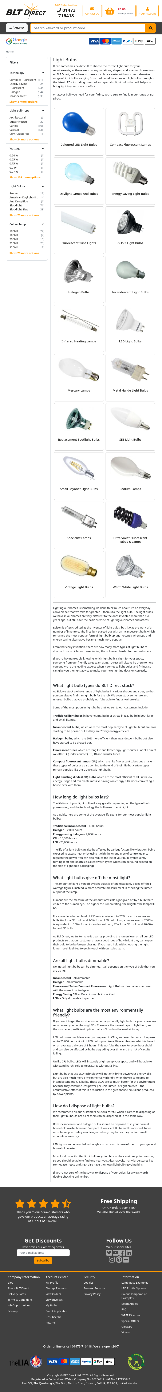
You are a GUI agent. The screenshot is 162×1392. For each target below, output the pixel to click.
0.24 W (13, 155)
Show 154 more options (25, 177)
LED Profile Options (134, 1288)
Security (89, 1277)
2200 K (13, 247)
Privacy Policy (92, 1294)
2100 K (13, 243)
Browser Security (94, 1288)
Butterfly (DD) (18, 122)
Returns (51, 1323)
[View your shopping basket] (119, 11)
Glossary (127, 1327)
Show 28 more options (24, 253)
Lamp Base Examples (135, 1282)
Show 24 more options (24, 139)
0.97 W (13, 172)
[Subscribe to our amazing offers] (43, 1252)
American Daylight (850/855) (24, 197)
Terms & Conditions (20, 1300)
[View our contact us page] (92, 11)
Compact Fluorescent (22, 80)
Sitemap (13, 1311)
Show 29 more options (24, 215)
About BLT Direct (18, 1288)
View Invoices (54, 1300)
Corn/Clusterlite (19, 134)
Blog (10, 1282)
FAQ (124, 1309)
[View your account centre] (148, 11)
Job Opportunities (19, 1305)
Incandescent (18, 96)
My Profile (52, 1282)
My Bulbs (51, 1305)
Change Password (57, 1288)
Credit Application (57, 1311)
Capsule (14, 130)
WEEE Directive (131, 1315)
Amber (13, 193)
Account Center (57, 1277)
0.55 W (13, 159)
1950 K (13, 235)
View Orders (53, 1294)
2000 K (13, 239)
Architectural (17, 117)
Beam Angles (130, 1304)
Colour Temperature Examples (134, 1296)
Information (130, 1277)
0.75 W (13, 163)
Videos (126, 1332)
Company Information (24, 1277)
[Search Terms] (88, 28)
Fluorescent (16, 88)
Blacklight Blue (18, 209)
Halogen (14, 92)
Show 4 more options (23, 102)
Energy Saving (18, 84)
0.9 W (12, 168)
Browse (16, 28)
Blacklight (15, 205)
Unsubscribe (54, 1317)
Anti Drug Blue (18, 201)
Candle (13, 126)
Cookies (89, 1282)
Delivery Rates (17, 1294)
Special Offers (130, 1321)
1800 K (13, 231)
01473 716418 (66, 13)
